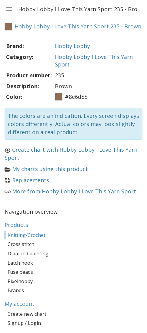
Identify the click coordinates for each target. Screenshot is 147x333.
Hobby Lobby (72, 46)
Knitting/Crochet (26, 235)
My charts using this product (50, 169)
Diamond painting (28, 253)
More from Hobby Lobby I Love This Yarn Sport (74, 191)
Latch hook (20, 263)
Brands (16, 290)
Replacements (30, 180)
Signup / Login (24, 323)
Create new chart (27, 314)
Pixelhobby (20, 281)
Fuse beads (20, 272)
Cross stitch (21, 244)
